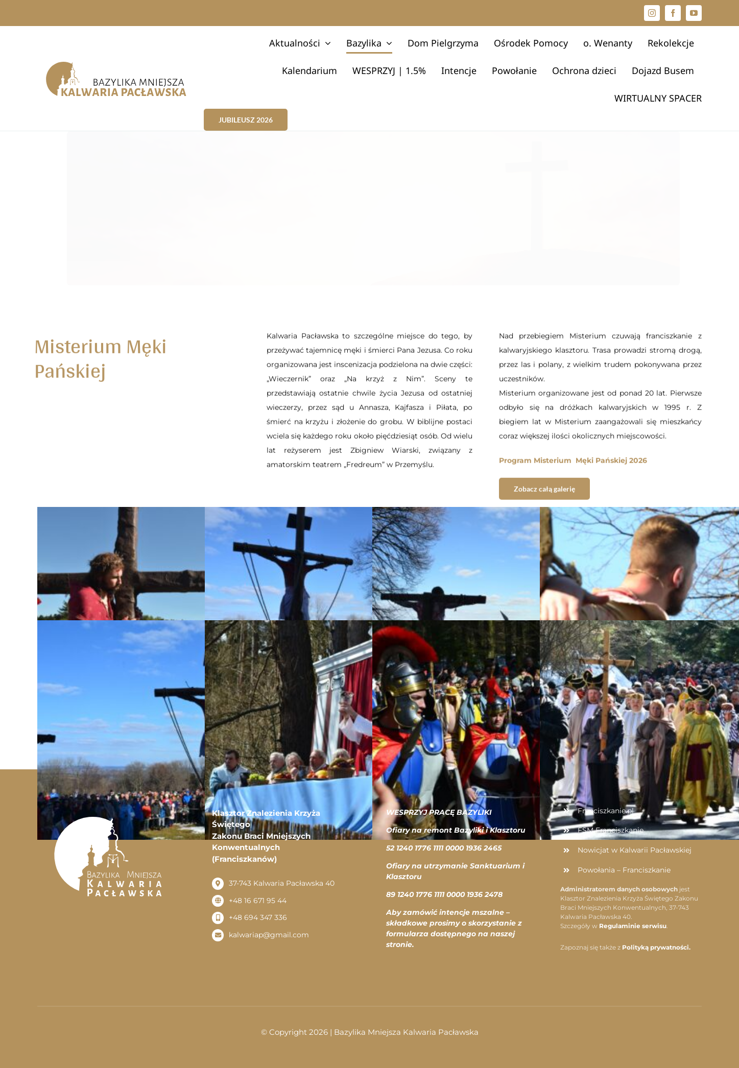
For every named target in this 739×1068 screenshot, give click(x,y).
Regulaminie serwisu (632, 926)
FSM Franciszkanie (610, 830)
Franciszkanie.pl (606, 810)
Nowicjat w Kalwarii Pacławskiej (635, 850)
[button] (717, 14)
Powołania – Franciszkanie (624, 870)
